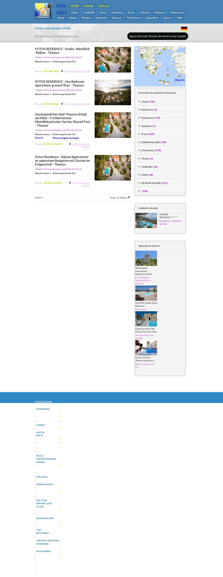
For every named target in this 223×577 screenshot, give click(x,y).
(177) (44, 417)
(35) (42, 492)
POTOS (68, 71)
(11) (43, 555)
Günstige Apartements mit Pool (145, 366)
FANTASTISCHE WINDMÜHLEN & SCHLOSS (143, 280)
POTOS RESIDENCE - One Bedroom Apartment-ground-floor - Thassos (59, 83)
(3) (42, 428)
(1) (43, 412)
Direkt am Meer (141, 309)
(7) (67, 510)
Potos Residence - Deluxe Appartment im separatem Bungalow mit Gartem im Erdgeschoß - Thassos (62, 160)
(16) (44, 544)
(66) (45, 496)
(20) (42, 462)
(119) (47, 484)
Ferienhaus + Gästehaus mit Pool (170, 223)
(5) (70, 439)
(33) (45, 551)
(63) (44, 526)
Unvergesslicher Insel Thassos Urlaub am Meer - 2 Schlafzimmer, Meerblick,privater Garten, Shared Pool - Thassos (62, 119)
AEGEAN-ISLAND (81, 71)
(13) (69, 522)
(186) (45, 409)
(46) (68, 448)
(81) (47, 518)
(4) (66, 417)
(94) (41, 435)
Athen (74, 12)
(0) (41, 432)
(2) (41, 421)
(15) (42, 488)
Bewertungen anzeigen (66, 137)
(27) (44, 452)
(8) (42, 448)
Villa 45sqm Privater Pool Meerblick (144, 337)
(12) (44, 563)
